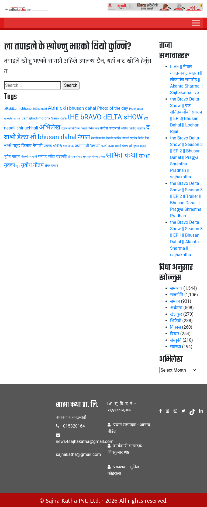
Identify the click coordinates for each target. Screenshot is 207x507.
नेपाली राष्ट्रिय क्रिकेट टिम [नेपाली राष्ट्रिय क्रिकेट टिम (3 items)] (135, 138)
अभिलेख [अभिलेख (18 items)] (49, 127)
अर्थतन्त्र (176, 307)
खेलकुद (176, 314)
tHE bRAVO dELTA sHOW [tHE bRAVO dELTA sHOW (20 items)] (105, 117)
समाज (175, 301)
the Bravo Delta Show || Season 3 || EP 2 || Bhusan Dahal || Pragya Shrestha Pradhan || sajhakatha (186, 157)
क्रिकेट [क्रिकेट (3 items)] (132, 128)
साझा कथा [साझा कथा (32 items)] (122, 154)
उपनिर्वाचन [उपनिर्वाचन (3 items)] (74, 128)
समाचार (176, 288)
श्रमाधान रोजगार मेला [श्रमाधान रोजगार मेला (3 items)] (94, 156)
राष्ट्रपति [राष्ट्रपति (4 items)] (61, 156)
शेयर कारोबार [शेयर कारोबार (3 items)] (75, 156)
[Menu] (196, 22)
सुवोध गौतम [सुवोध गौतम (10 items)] (32, 165)
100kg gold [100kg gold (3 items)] (40, 109)
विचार (174, 333)
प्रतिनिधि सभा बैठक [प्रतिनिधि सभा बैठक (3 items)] (63, 146)
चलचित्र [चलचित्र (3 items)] (141, 128)
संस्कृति (176, 340)
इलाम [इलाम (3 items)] (64, 128)
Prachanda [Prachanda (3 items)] (136, 109)
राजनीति (176, 294)
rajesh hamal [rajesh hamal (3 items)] (12, 118)
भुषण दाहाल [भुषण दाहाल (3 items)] (139, 146)
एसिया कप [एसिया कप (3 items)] (93, 128)
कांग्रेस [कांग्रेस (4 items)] (104, 128)
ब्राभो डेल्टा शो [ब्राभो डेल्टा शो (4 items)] (123, 146)
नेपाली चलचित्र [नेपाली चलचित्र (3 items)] (113, 138)
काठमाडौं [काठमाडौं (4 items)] (114, 128)
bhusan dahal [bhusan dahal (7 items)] (82, 108)
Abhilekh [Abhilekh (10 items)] (58, 108)
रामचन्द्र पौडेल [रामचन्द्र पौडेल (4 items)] (46, 156)
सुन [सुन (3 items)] (18, 166)
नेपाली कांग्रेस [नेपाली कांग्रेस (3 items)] (98, 138)
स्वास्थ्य (175, 346)
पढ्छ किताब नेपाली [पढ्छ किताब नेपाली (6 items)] (27, 145)
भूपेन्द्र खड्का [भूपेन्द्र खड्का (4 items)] (12, 156)
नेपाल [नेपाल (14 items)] (84, 137)
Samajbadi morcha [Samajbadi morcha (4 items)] (36, 118)
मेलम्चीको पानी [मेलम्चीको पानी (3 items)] (29, 156)
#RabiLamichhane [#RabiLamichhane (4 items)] (18, 108)
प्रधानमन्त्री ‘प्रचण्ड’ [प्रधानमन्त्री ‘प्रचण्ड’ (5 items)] (87, 146)
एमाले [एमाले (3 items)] (84, 128)
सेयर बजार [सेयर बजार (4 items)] (51, 166)
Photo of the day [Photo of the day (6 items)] (112, 108)
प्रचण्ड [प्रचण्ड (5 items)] (48, 146)
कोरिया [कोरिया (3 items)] (124, 128)
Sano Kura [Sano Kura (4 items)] (59, 118)
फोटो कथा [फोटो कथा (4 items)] (107, 146)
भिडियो (175, 320)
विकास (175, 327)
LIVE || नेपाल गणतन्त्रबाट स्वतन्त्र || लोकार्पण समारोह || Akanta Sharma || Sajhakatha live (186, 79)
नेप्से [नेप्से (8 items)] (7, 145)
